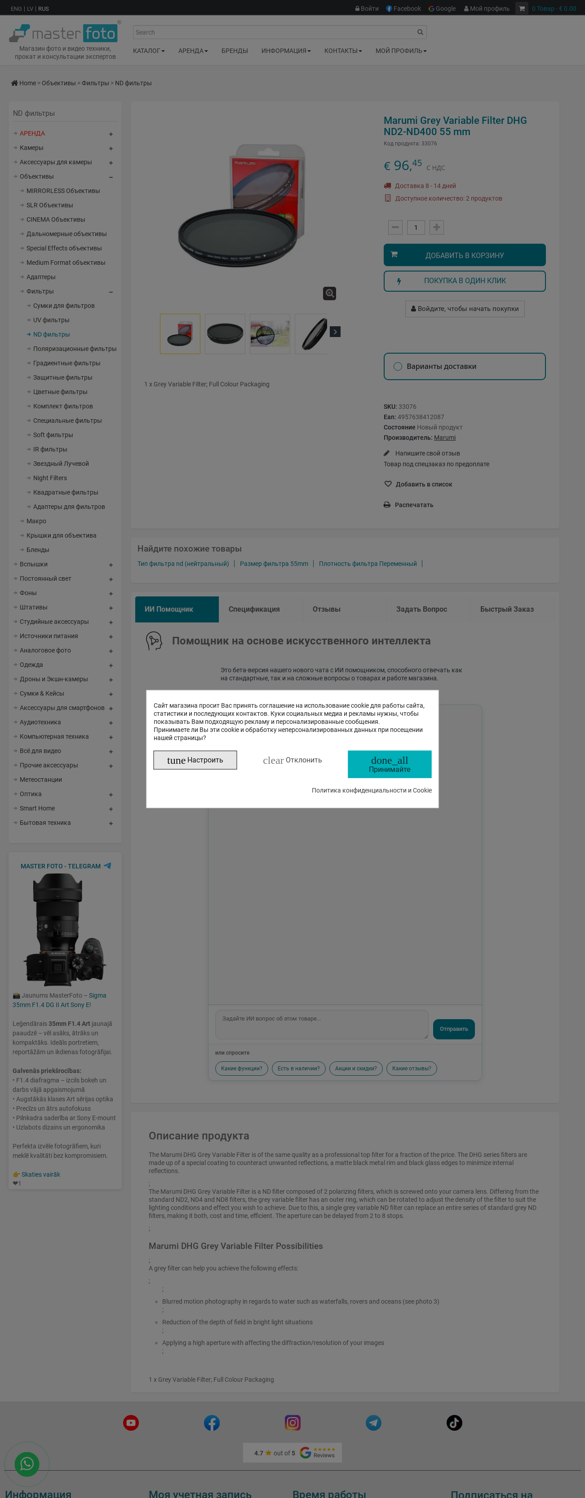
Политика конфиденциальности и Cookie (372, 789)
